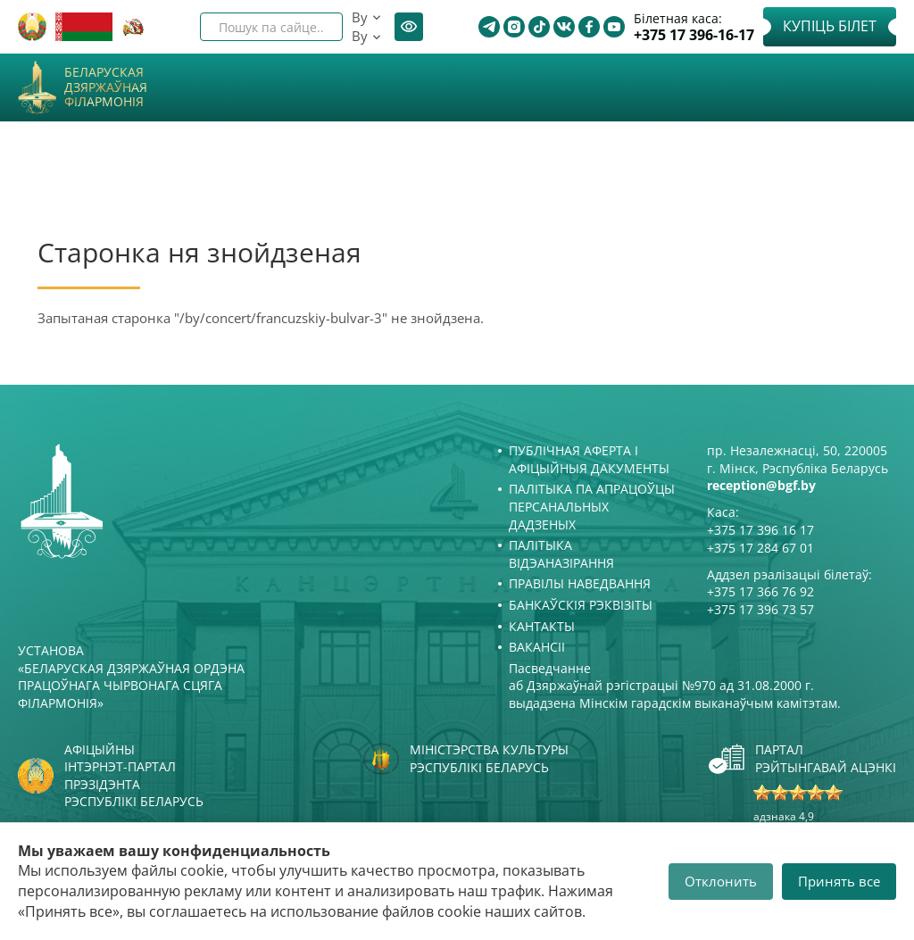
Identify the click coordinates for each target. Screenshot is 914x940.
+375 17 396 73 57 (760, 609)
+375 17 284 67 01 (760, 547)
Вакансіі (537, 646)
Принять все (839, 881)
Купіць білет (830, 26)
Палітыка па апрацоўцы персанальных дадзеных (592, 506)
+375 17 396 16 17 (760, 529)
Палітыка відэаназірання (561, 554)
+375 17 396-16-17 (694, 35)
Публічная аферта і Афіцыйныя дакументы (589, 459)
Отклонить (721, 881)
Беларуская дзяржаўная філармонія (105, 87)
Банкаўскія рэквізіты (580, 604)
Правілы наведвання (580, 583)
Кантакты (542, 626)
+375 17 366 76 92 (760, 591)
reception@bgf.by (761, 485)
